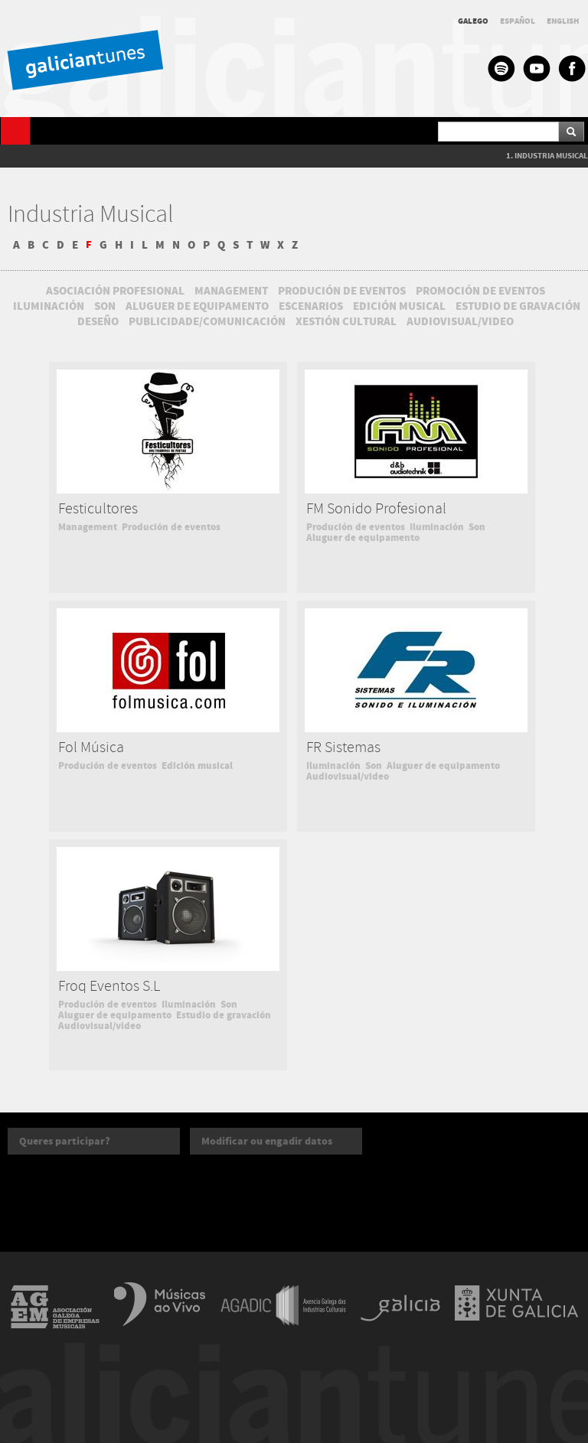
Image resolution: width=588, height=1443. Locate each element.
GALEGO (473, 21)
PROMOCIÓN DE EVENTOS (480, 290)
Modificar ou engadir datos (266, 1141)
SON (105, 306)
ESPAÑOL (517, 21)
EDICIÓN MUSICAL (399, 306)
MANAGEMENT (231, 290)
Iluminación (437, 527)
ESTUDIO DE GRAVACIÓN (518, 306)
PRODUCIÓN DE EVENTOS (342, 290)
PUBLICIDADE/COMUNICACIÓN (207, 321)
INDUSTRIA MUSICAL (551, 155)
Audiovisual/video (347, 776)
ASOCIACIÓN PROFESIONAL (115, 290)
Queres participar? (64, 1141)
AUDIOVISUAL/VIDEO (460, 321)
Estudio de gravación (223, 1015)
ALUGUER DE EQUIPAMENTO (197, 306)
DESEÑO (98, 321)
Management (87, 527)
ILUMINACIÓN (48, 306)
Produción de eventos (171, 527)
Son (477, 527)
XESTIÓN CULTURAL (346, 321)
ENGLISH (563, 21)
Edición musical (197, 766)
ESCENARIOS (311, 306)
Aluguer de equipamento (363, 538)
